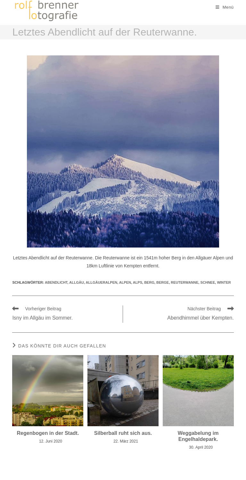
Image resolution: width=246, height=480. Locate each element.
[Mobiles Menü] (225, 7)
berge (162, 282)
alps (137, 282)
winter (224, 282)
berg (149, 282)
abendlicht (56, 282)
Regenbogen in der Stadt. (48, 433)
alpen (125, 282)
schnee (207, 282)
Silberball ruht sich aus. (123, 433)
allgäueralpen (101, 282)
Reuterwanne (184, 282)
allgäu (76, 282)
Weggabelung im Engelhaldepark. (198, 436)
